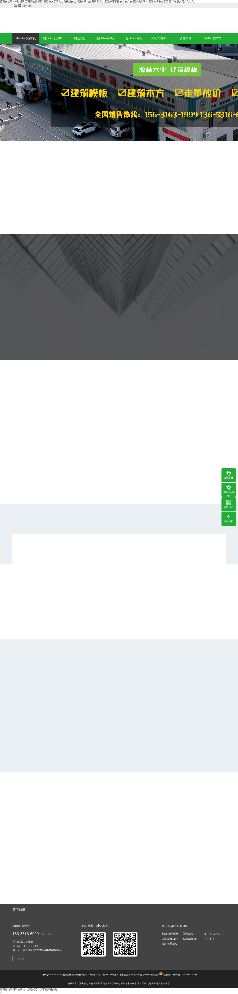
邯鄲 (91, 983)
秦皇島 (108, 983)
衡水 (134, 983)
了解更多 (20, 958)
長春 (154, 983)
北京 (139, 983)
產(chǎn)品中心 (212, 934)
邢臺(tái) (116, 983)
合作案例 (209, 939)
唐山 (103, 983)
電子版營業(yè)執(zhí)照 (130, 974)
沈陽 (149, 983)
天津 (144, 983)
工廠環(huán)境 (170, 939)
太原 (167, 983)
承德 (130, 983)
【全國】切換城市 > (23, 5)
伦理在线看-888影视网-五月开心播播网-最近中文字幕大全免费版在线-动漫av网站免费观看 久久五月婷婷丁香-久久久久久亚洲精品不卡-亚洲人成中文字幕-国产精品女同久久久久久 (98, 1)
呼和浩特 (160, 983)
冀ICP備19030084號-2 (108, 974)
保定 (86, 983)
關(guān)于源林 (170, 933)
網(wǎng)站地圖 (150, 974)
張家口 (124, 983)
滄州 (81, 983)
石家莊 (97, 983)
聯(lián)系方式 (169, 943)
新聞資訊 (188, 933)
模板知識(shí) (190, 939)
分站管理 (72, 983)
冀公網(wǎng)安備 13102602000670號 (180, 974)
